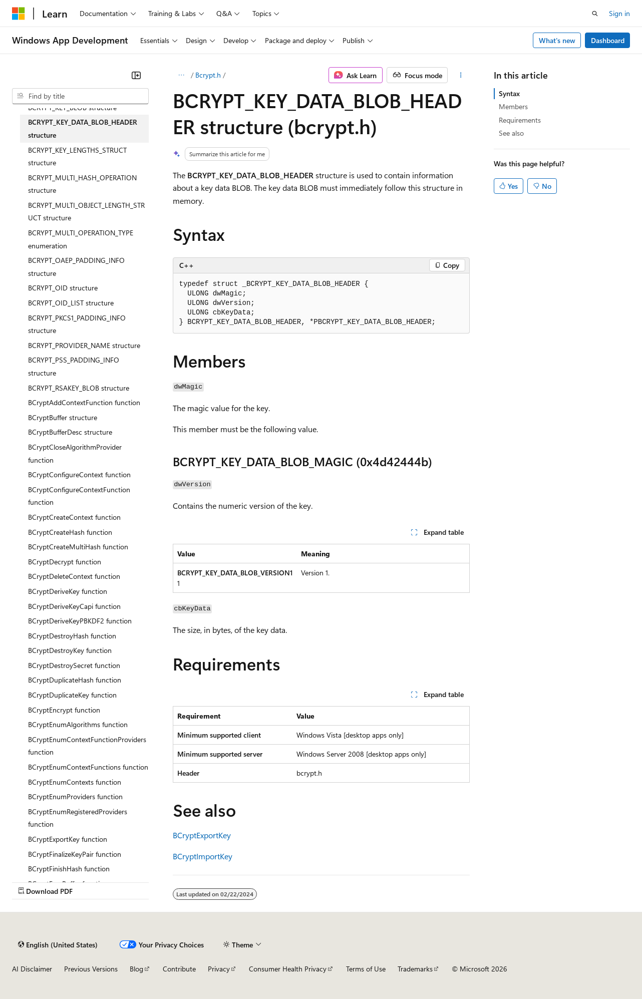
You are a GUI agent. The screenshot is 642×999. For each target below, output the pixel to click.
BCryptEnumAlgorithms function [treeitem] (78, 724)
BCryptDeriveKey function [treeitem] (67, 591)
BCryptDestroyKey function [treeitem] (70, 650)
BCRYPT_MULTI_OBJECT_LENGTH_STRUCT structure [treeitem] (86, 211)
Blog (136, 968)
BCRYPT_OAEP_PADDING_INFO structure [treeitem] (76, 266)
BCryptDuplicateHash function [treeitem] (74, 680)
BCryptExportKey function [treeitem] (67, 839)
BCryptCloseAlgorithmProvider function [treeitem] (75, 453)
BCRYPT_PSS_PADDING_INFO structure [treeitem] (73, 366)
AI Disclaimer (32, 968)
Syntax (509, 93)
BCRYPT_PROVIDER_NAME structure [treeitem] (84, 345)
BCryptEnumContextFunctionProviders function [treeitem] (87, 746)
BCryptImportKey (202, 856)
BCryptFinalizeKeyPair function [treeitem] (74, 854)
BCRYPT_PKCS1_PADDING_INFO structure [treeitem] (77, 324)
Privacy (219, 968)
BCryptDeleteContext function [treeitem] (74, 576)
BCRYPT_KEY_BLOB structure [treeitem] (72, 107)
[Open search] (595, 14)
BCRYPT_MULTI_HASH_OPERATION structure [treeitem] (82, 184)
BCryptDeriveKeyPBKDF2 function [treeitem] (80, 620)
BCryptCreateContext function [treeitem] (74, 517)
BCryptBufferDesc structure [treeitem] (70, 432)
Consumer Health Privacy (288, 968)
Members (513, 106)
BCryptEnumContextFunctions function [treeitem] (88, 767)
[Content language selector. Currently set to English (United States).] (58, 944)
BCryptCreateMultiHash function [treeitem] (78, 546)
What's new (557, 40)
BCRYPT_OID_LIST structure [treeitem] (71, 302)
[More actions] (460, 75)
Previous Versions (91, 968)
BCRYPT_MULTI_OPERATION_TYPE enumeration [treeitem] (80, 239)
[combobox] (80, 96)
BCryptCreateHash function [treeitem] (70, 532)
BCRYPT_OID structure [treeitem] (63, 287)
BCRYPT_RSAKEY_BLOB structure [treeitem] (78, 388)
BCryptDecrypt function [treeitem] (64, 561)
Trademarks (415, 968)
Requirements (520, 120)
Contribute (179, 968)
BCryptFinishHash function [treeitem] (69, 868)
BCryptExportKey (202, 835)
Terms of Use (366, 968)
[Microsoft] (18, 13)
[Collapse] (136, 75)
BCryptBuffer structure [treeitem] (62, 417)
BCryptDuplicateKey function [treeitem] (72, 695)
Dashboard (607, 40)
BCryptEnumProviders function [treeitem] (75, 796)
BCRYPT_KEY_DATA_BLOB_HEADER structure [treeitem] (82, 128)
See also (511, 133)
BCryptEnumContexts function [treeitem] (74, 782)
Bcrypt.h (208, 75)
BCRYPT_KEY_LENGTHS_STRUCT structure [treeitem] (77, 156)
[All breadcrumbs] (181, 75)
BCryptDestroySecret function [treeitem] (74, 665)
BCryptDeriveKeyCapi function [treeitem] (74, 606)
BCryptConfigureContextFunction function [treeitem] (79, 496)
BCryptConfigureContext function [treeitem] (79, 474)
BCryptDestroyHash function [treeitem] (72, 635)
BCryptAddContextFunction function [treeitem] (84, 402)
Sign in (619, 13)
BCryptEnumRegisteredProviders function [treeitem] (77, 818)
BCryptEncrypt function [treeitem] (64, 710)
